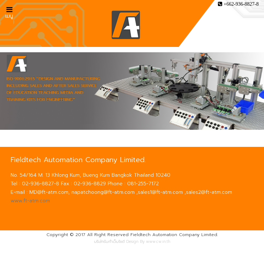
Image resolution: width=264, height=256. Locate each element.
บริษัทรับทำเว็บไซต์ (109, 242)
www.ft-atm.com (30, 200)
